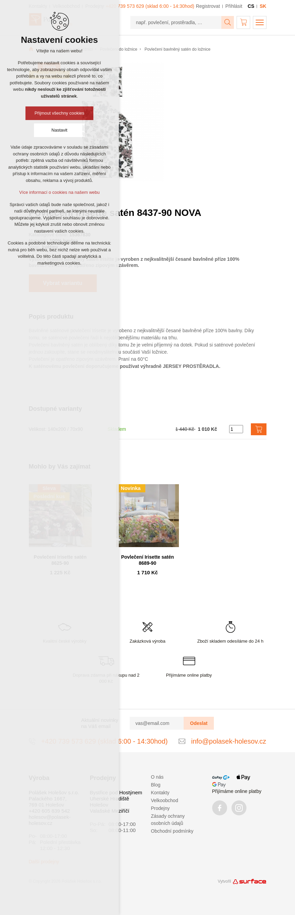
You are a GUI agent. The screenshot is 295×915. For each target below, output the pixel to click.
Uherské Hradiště (109, 798)
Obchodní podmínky (172, 831)
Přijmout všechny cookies (60, 113)
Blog (156, 784)
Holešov (99, 805)
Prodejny (160, 808)
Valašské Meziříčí (109, 811)
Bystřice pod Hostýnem (116, 792)
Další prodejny (44, 861)
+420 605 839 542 (49, 811)
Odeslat (198, 723)
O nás (157, 777)
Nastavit (60, 130)
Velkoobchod (164, 800)
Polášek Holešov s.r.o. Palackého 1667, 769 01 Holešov (54, 799)
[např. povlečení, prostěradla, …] (176, 22)
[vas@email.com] (157, 723)
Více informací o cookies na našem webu (59, 192)
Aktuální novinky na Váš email (99, 723)
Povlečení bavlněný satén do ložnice (177, 49)
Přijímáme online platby (237, 791)
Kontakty (160, 792)
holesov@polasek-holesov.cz (50, 820)
